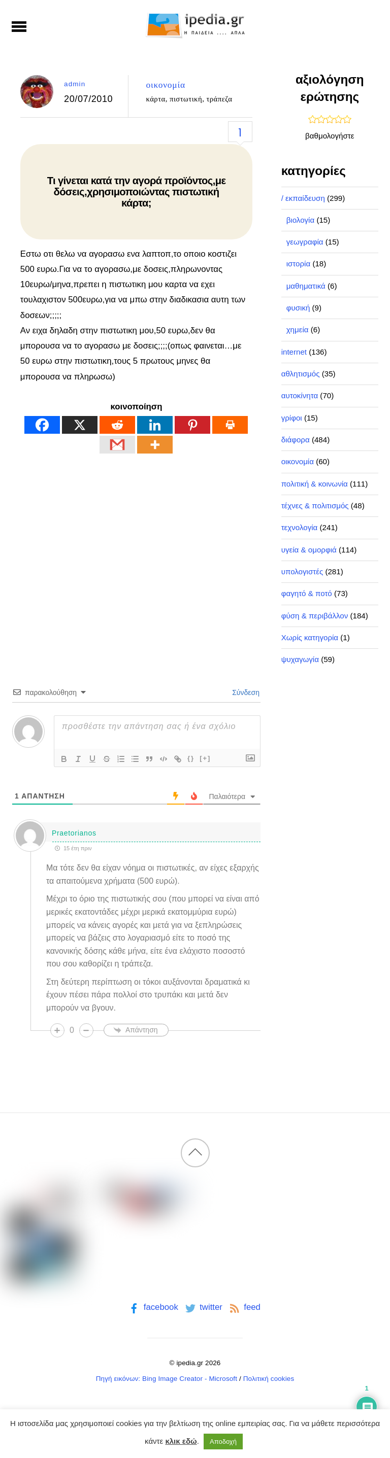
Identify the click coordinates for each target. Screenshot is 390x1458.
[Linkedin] (155, 425)
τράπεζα (219, 99)
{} (190, 758)
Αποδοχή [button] (223, 1441)
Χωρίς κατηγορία (309, 637)
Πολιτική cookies (269, 1378)
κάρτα (155, 99)
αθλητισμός (300, 373)
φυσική (298, 307)
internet (294, 352)
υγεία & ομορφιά (309, 549)
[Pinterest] (192, 425)
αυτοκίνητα (299, 395)
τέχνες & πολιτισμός (315, 505)
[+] (205, 758)
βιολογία (300, 220)
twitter (202, 1307)
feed (244, 1307)
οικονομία (165, 85)
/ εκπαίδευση (303, 198)
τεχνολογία (299, 527)
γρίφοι (291, 417)
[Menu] (19, 26)
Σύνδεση (244, 692)
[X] (80, 425)
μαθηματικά (306, 286)
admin (74, 84)
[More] (155, 445)
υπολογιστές (302, 571)
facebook (152, 1307)
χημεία (297, 329)
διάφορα (295, 439)
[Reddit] (117, 425)
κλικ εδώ (181, 1441)
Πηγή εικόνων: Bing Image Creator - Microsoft (166, 1378)
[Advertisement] (136, 552)
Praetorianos (74, 833)
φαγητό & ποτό (306, 593)
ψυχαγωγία (300, 659)
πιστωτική (186, 99)
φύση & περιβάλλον (314, 615)
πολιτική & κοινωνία (314, 483)
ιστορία (298, 263)
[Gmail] (117, 445)
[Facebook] (42, 425)
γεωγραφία (304, 241)
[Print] (230, 425)
